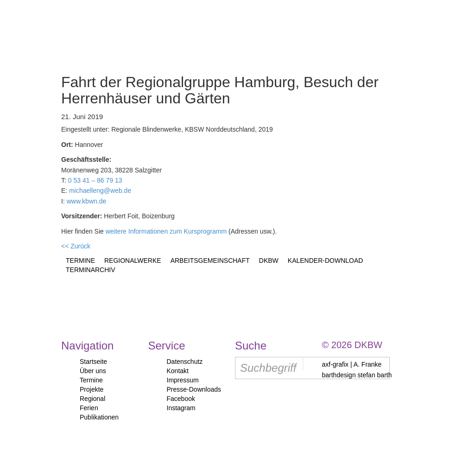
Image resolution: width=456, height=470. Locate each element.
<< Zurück (75, 246)
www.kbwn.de (87, 201)
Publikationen (99, 417)
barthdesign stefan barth (357, 375)
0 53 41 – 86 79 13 (95, 180)
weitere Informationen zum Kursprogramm (166, 231)
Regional (92, 398)
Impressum (183, 380)
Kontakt (178, 371)
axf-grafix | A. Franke (352, 364)
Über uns (93, 371)
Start (52, 29)
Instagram (181, 408)
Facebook (181, 398)
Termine (91, 380)
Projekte (91, 389)
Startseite (93, 361)
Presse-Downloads (194, 389)
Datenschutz (185, 361)
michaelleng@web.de (100, 190)
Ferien (89, 408)
